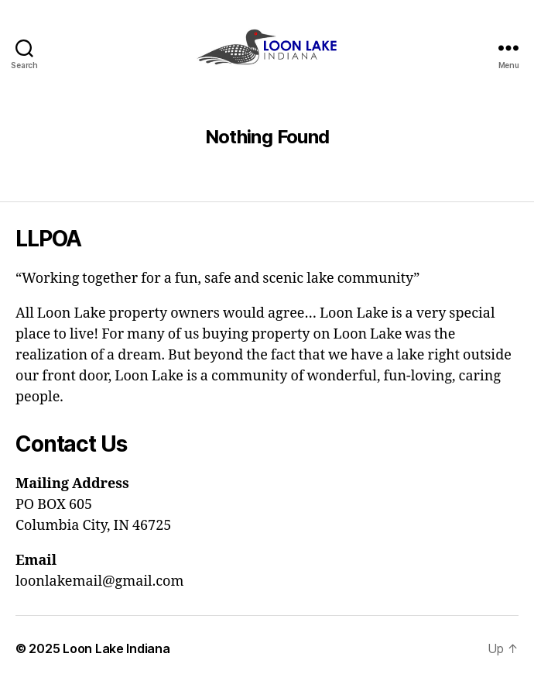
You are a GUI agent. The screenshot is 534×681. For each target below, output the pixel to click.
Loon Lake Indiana (116, 648)
